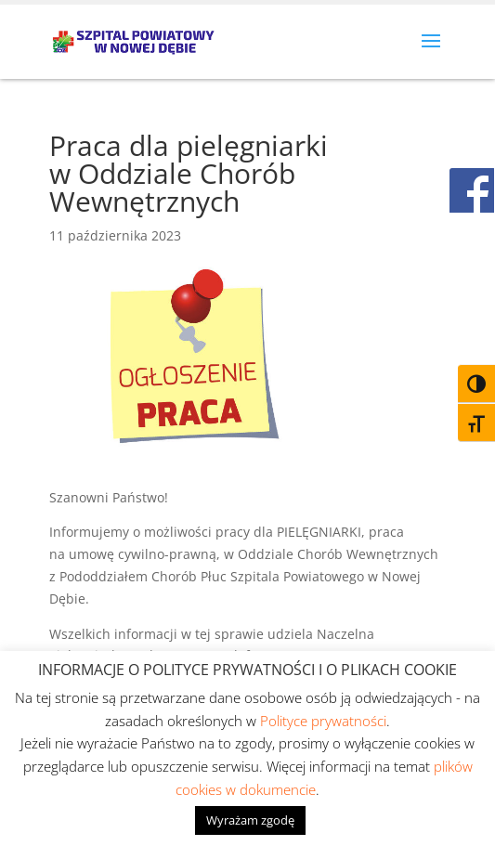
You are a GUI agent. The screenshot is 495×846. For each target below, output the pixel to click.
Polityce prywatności (323, 720)
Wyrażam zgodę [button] (250, 820)
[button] (431, 53)
